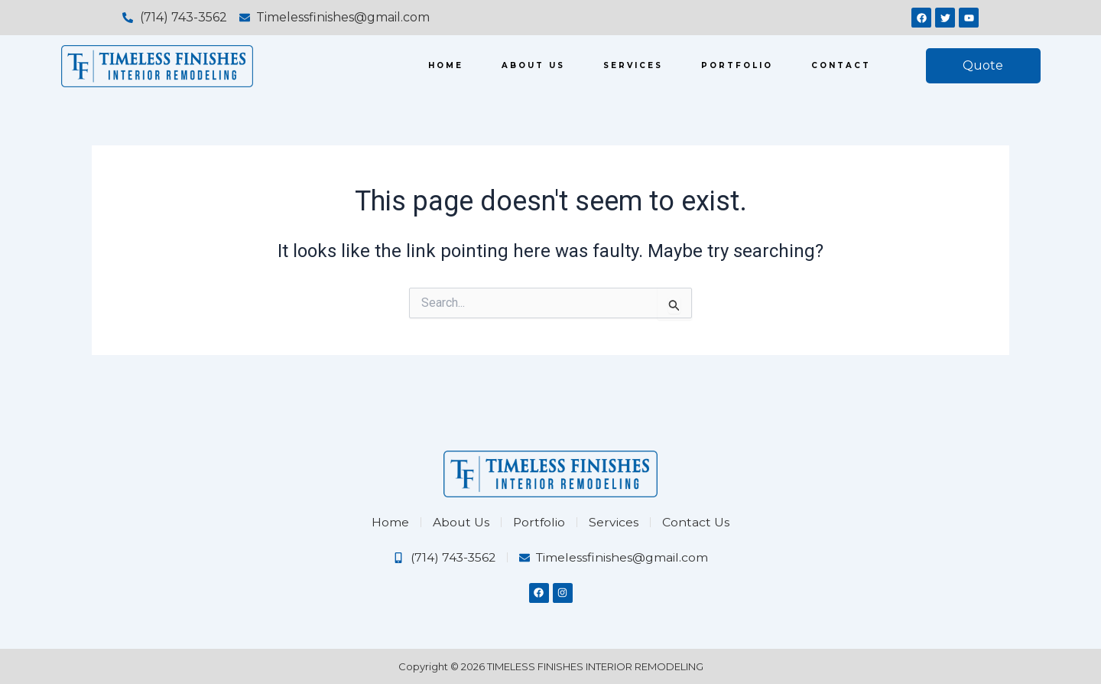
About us (533, 65)
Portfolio (737, 65)
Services (633, 65)
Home (445, 65)
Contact (841, 65)
